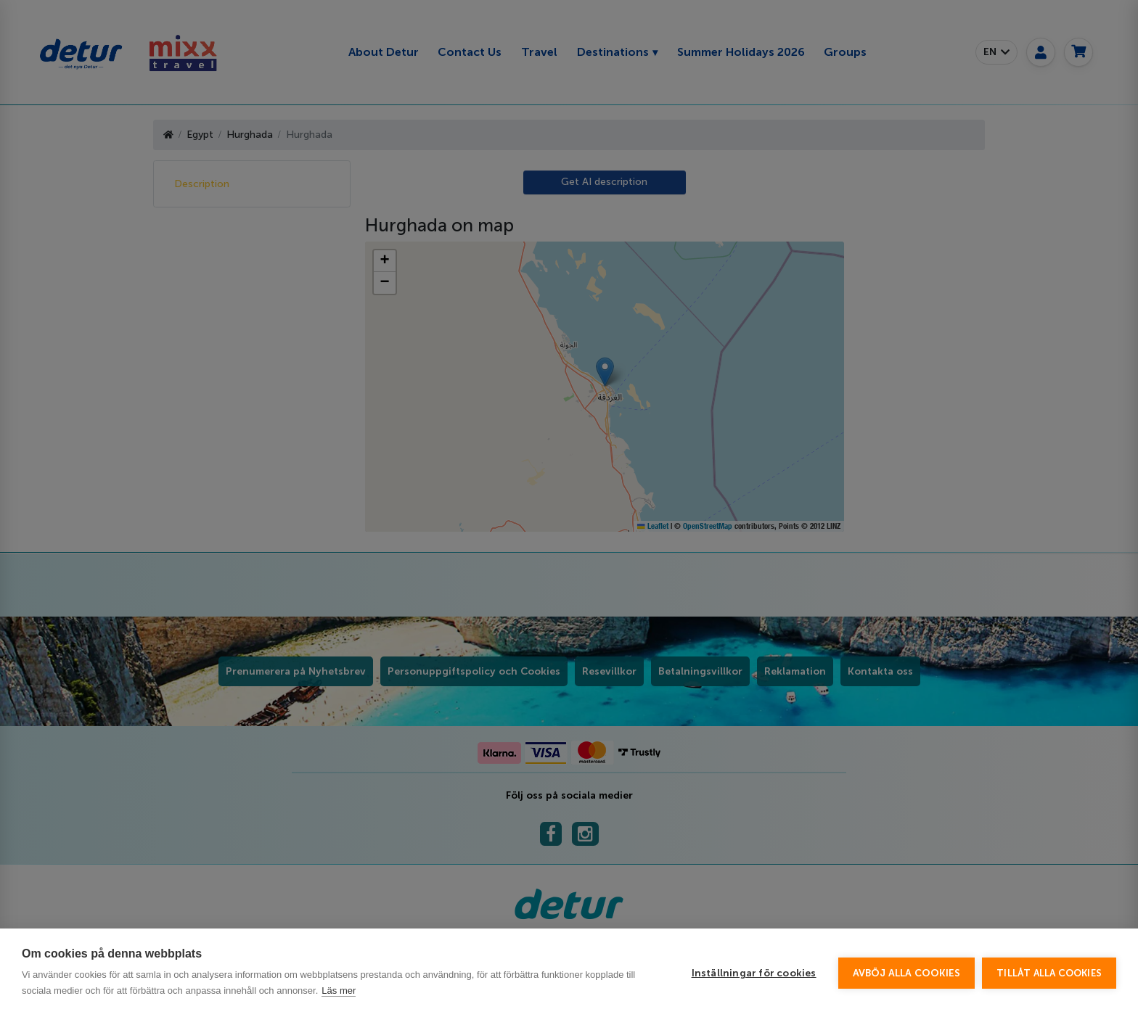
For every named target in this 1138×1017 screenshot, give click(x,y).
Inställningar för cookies (754, 973)
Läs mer (339, 990)
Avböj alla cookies (907, 973)
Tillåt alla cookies (1049, 973)
